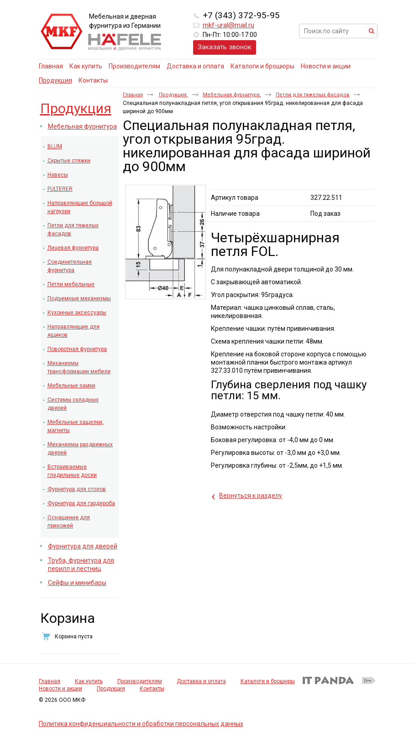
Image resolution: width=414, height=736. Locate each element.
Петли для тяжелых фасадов (313, 95)
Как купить (89, 681)
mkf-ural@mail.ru (228, 25)
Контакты (152, 688)
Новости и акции (60, 688)
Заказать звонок (225, 47)
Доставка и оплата (201, 681)
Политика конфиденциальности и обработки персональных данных (141, 723)
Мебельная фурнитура (232, 95)
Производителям (139, 681)
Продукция (55, 80)
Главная (133, 95)
